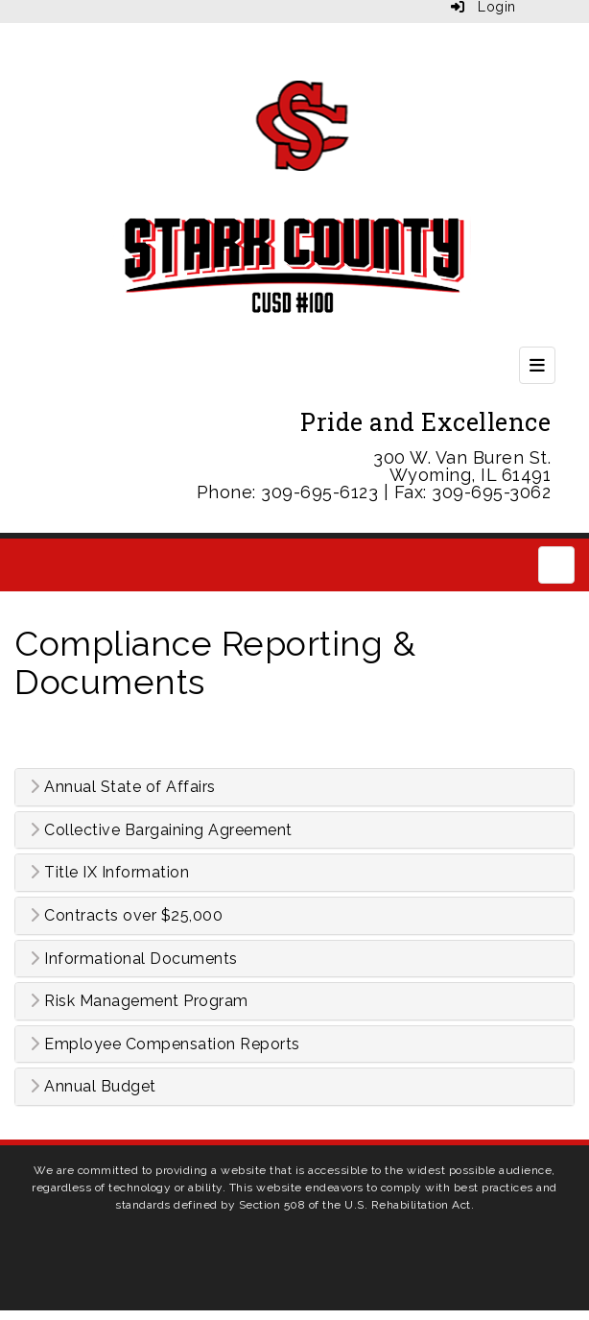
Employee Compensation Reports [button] (165, 1044)
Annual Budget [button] (93, 1086)
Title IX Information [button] (109, 872)
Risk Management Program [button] (139, 1001)
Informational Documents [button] (134, 959)
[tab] (294, 787)
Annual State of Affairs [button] (123, 787)
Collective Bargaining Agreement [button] (161, 830)
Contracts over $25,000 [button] (126, 915)
